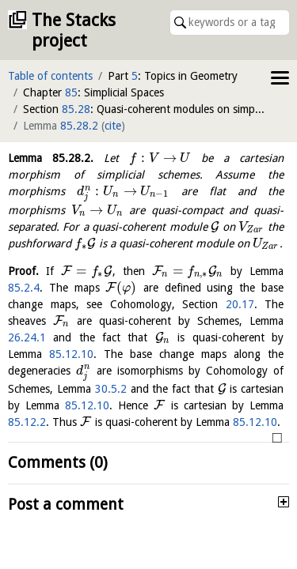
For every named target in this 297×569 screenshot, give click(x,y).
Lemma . (50, 158)
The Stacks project (74, 30)
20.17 (240, 304)
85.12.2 (27, 422)
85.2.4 (24, 287)
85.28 (76, 109)
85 (71, 92)
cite (113, 125)
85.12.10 (71, 354)
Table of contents (50, 76)
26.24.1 (27, 337)
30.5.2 (111, 388)
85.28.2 (79, 125)
